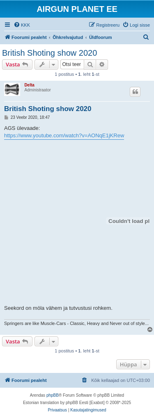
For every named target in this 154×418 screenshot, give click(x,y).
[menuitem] (22, 25)
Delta (29, 85)
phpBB (52, 395)
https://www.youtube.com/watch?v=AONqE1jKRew (64, 135)
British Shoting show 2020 (49, 52)
